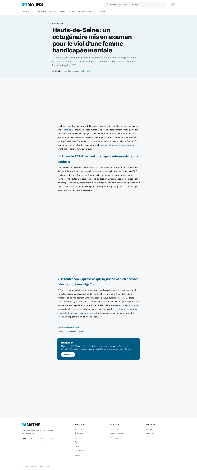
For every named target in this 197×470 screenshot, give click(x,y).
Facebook (72, 331)
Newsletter (150, 433)
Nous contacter (116, 433)
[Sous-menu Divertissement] (94, 12)
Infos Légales (115, 438)
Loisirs (102, 12)
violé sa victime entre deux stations (116, 145)
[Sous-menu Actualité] (32, 12)
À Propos (114, 429)
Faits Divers (59, 23)
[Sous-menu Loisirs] (107, 12)
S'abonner (68, 354)
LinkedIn (81, 331)
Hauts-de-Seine (68, 327)
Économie (41, 12)
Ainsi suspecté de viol (84, 313)
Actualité (25, 12)
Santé (53, 12)
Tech (71, 12)
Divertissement (85, 12)
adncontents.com (42, 466)
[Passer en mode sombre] (173, 4)
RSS (24, 439)
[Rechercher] (137, 4)
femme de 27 (68, 129)
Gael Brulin (56, 71)
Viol (77, 327)
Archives (149, 429)
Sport (62, 12)
